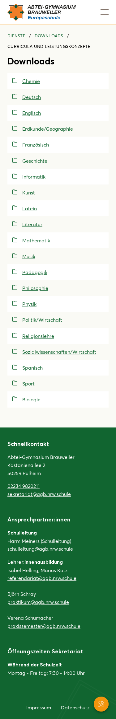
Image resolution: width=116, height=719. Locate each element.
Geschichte (34, 160)
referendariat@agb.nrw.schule (41, 578)
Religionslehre (38, 336)
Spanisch (32, 367)
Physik (29, 304)
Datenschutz (75, 707)
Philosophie (35, 288)
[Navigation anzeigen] (105, 11)
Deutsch (31, 97)
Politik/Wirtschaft (42, 319)
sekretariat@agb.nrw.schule (39, 494)
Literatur (32, 224)
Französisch (35, 144)
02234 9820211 (23, 486)
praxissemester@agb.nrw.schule (43, 626)
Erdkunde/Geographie (47, 128)
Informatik (33, 176)
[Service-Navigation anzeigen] (101, 704)
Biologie (31, 399)
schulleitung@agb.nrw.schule (40, 548)
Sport (28, 383)
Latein (29, 208)
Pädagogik (34, 272)
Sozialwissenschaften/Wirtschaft (59, 351)
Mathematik (36, 240)
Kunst (28, 192)
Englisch (31, 113)
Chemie (31, 81)
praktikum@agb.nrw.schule (38, 602)
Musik (28, 256)
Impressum (38, 707)
